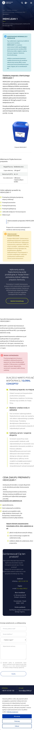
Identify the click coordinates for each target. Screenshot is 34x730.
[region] (17, 712)
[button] (22, 3)
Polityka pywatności (12, 712)
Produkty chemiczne (12, 10)
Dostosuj (17, 721)
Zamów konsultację (17, 278)
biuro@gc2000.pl (25, 690)
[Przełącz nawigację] (30, 2)
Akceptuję (17, 716)
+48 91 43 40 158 (8, 690)
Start (4, 10)
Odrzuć (17, 726)
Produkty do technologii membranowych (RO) (14, 12)
